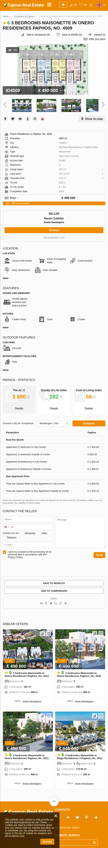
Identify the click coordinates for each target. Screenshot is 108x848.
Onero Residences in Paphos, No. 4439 (31, 132)
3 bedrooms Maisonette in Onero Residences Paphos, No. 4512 (27, 673)
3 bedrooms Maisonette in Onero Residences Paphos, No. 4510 (79, 673)
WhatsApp (30, 531)
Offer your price (97, 39)
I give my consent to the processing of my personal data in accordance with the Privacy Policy (30, 553)
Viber (44, 531)
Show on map (94, 117)
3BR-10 (63, 136)
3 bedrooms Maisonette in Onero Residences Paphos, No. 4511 (27, 755)
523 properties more (54, 236)
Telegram (12, 535)
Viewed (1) (99, 34)
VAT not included (20, 201)
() (75, 4)
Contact (54, 228)
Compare (89, 421)
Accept (47, 841)
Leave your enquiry (69, 826)
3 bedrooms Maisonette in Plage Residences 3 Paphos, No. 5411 (79, 755)
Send (99, 553)
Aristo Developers (54, 220)
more (5, 276)
